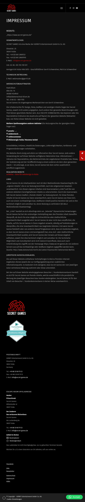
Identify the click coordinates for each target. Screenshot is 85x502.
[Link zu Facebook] (70, 8)
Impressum (10, 479)
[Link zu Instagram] (73, 8)
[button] (4, 498)
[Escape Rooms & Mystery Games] (35, 7)
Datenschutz (10, 476)
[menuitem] (61, 8)
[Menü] (61, 8)
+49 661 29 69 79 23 (16, 371)
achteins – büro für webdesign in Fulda (22, 174)
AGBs (8, 481)
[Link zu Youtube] (77, 8)
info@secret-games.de (22, 60)
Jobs (7, 468)
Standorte (9, 464)
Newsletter (10, 471)
